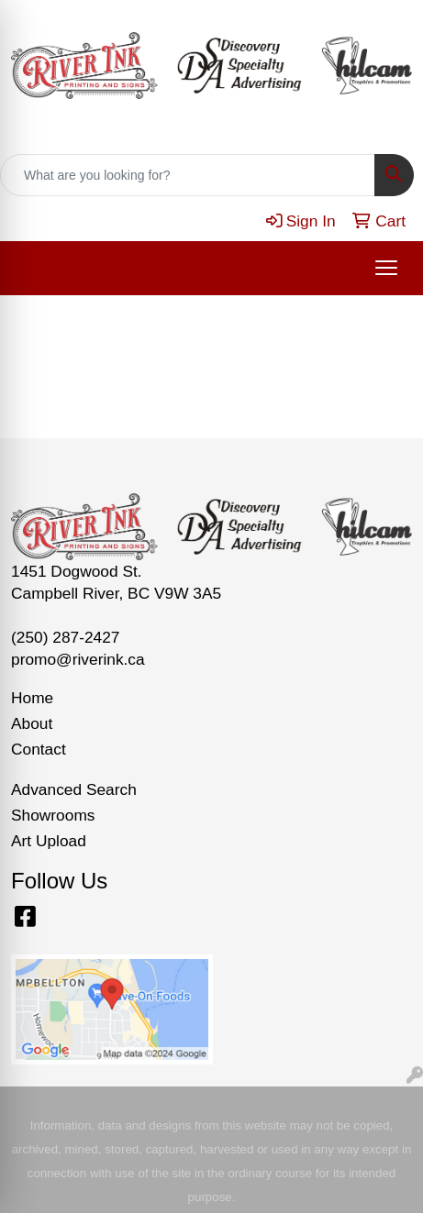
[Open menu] (386, 267)
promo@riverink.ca (78, 659)
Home (32, 698)
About (31, 723)
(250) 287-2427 (65, 637)
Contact (38, 749)
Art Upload (48, 841)
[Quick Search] (187, 175)
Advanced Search (74, 789)
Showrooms (53, 815)
